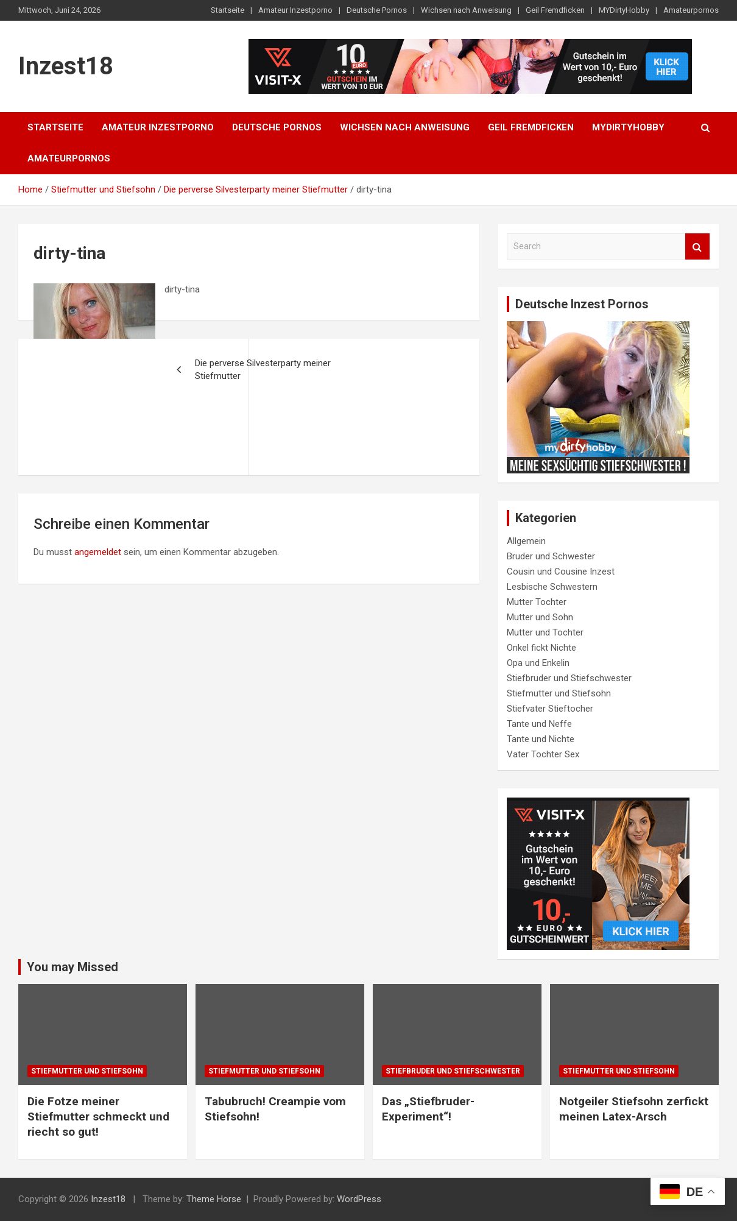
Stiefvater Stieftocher (550, 708)
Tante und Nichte (540, 739)
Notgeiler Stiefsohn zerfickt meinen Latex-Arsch (633, 1109)
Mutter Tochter (536, 601)
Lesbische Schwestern (552, 586)
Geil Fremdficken (555, 10)
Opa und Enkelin (538, 662)
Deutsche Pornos (377, 10)
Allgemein (526, 541)
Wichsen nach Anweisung (466, 10)
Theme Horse (213, 1199)
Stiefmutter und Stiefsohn (559, 693)
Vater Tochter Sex (543, 754)
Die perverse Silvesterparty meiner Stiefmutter (263, 369)
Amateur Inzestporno (295, 10)
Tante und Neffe (539, 723)
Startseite (227, 10)
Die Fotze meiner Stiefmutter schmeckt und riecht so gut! (98, 1116)
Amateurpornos (691, 10)
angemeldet (97, 552)
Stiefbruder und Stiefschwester (569, 678)
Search (697, 246)
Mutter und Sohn (540, 617)
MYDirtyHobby (624, 10)
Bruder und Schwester (551, 556)
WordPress (359, 1199)
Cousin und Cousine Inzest (561, 571)
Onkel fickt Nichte (541, 647)
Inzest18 (65, 66)
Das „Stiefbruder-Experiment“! (428, 1109)
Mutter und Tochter (545, 632)
